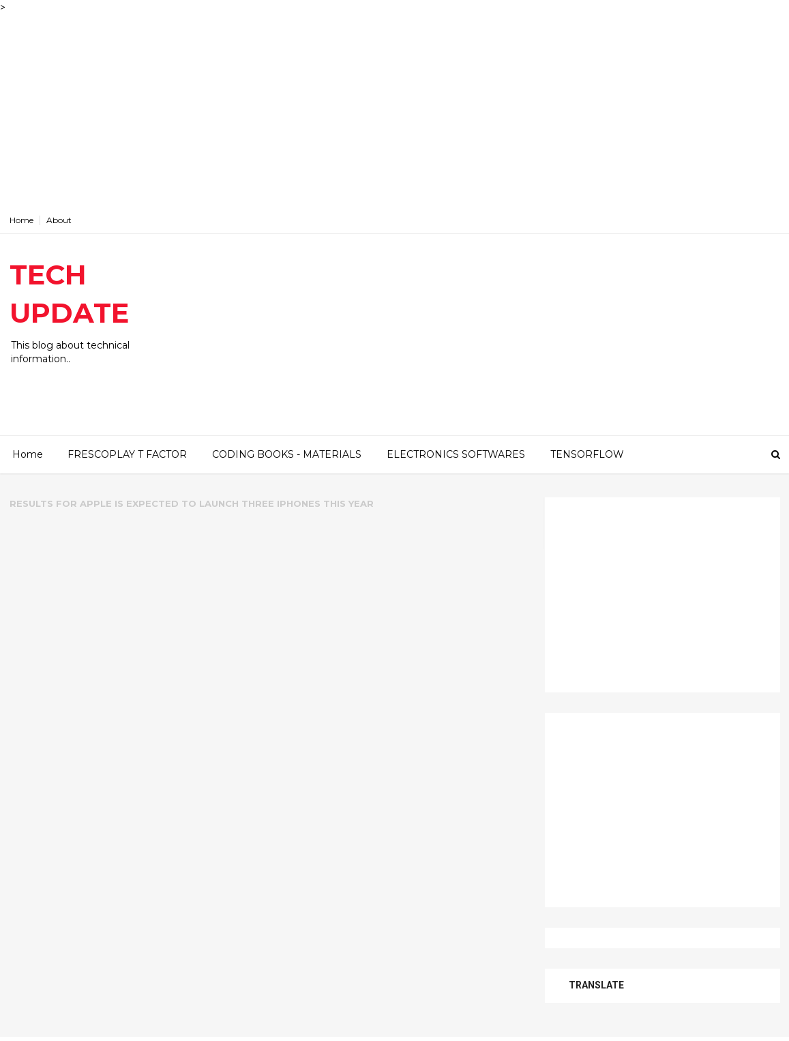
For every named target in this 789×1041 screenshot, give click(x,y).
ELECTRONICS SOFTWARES (456, 454)
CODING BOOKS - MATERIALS (286, 454)
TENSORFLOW (587, 454)
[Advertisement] (394, 110)
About (59, 220)
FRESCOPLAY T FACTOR (127, 454)
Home (21, 220)
